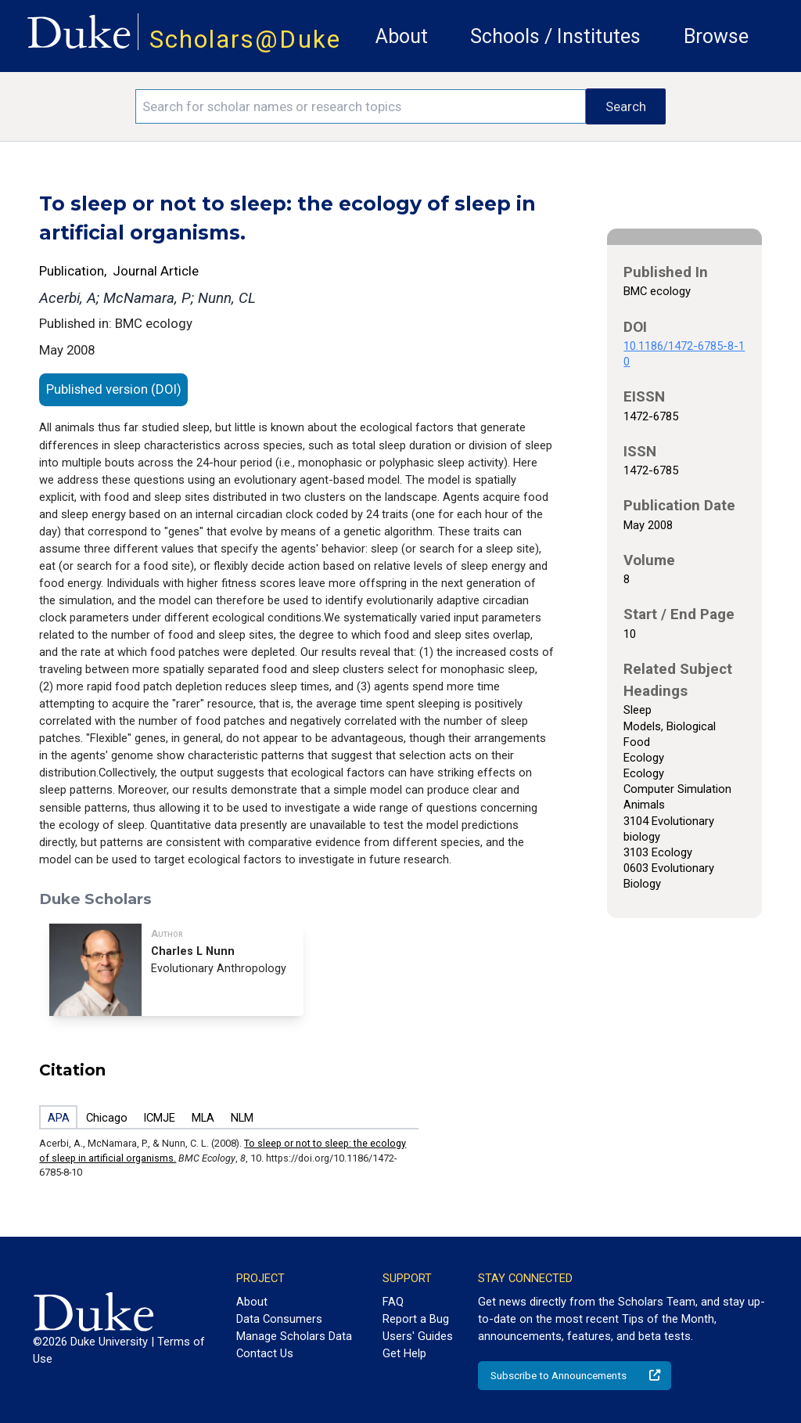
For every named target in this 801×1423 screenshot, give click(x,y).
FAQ (393, 1302)
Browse (716, 36)
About (401, 36)
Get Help (404, 1353)
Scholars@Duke (245, 39)
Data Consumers (279, 1319)
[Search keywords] (360, 106)
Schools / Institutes (555, 36)
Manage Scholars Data (294, 1336)
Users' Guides (418, 1336)
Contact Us (264, 1353)
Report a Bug (416, 1319)
